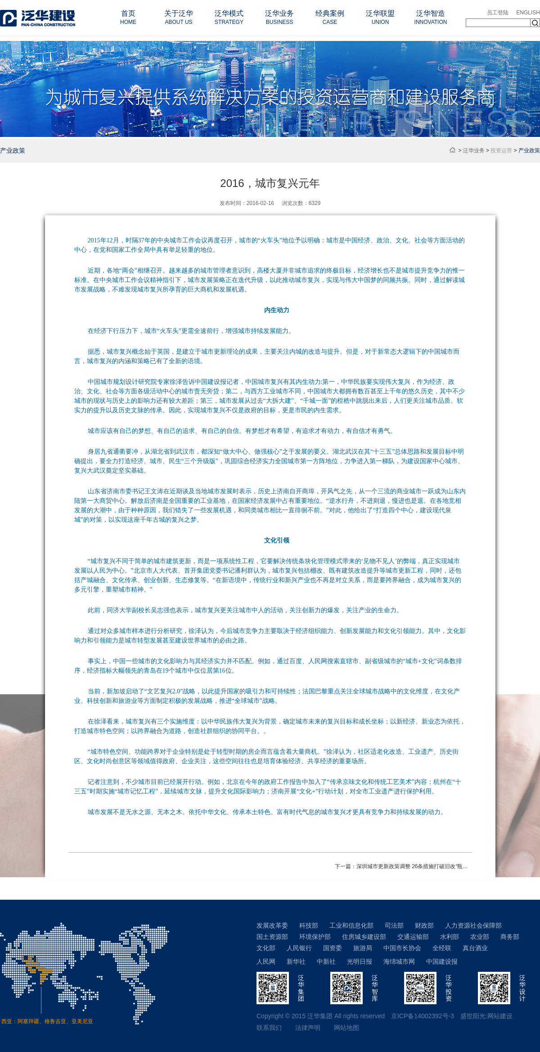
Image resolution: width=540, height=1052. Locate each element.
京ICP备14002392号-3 (422, 1016)
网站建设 (500, 1016)
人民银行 (299, 948)
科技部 (308, 925)
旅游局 (362, 948)
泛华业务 (474, 150)
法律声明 (307, 1027)
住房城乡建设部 (364, 936)
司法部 (394, 925)
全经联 (441, 948)
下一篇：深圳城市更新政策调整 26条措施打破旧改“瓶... (401, 866)
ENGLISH (528, 12)
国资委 (332, 948)
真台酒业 (475, 948)
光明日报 (359, 961)
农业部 (479, 936)
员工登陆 (497, 12)
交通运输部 (413, 936)
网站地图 (346, 1027)
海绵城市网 (399, 961)
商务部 (509, 936)
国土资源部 (272, 936)
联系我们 (269, 1027)
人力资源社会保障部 (473, 925)
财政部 (424, 925)
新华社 (296, 961)
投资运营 (501, 150)
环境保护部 (315, 936)
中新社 (326, 961)
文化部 (265, 948)
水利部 (449, 936)
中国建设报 (442, 961)
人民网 (265, 961)
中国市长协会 (402, 948)
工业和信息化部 (351, 925)
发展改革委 (272, 925)
